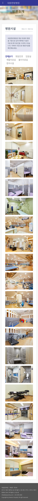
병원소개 (24, 29)
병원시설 (30, 29)
